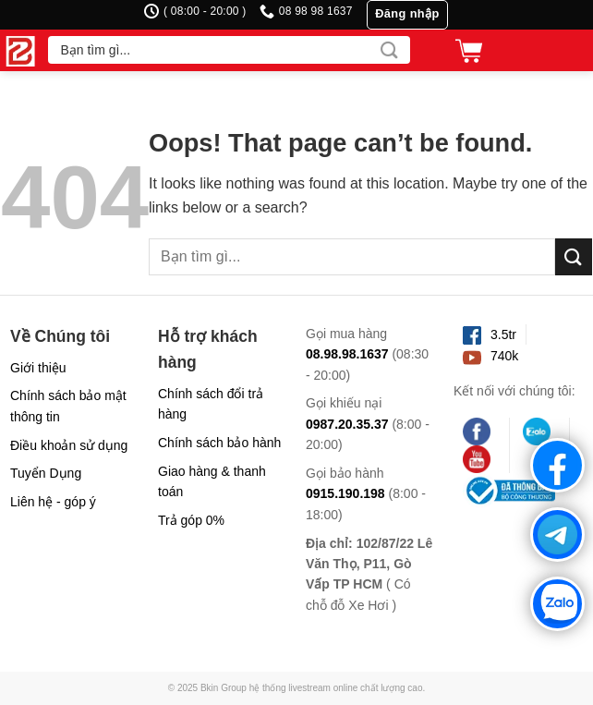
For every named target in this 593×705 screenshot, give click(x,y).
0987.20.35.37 (347, 424)
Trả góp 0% (191, 520)
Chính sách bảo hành (219, 442)
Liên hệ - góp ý (53, 501)
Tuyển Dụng (45, 473)
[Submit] (388, 50)
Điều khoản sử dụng (68, 445)
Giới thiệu (38, 367)
